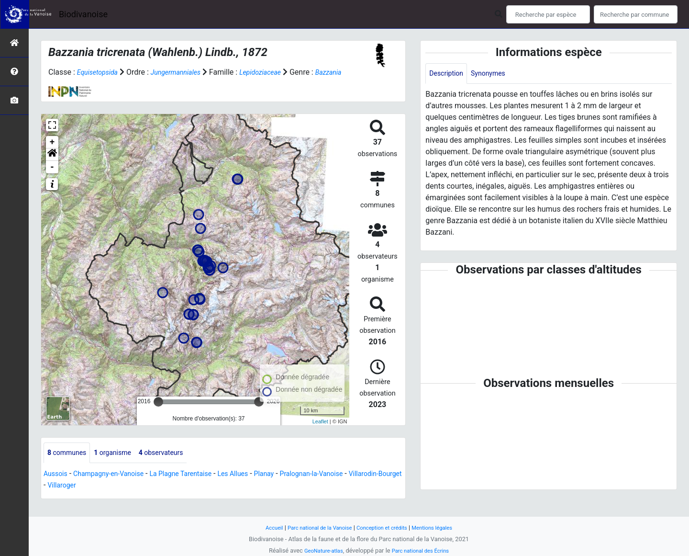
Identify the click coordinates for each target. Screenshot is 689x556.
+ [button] (52, 153)
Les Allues (257, 486)
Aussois (57, 486)
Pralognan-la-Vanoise (346, 486)
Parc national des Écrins (423, 550)
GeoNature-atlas (319, 550)
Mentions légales (441, 527)
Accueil (263, 527)
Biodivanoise (83, 14)
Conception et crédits (385, 527)
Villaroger (126, 497)
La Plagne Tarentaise (198, 486)
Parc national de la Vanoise (314, 527)
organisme (121, 464)
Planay (292, 486)
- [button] (52, 178)
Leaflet (320, 432)
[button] (52, 166)
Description (448, 74)
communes (69, 464)
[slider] (158, 413)
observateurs (175, 464)
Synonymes (495, 74)
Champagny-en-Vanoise (117, 486)
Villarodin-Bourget (74, 497)
